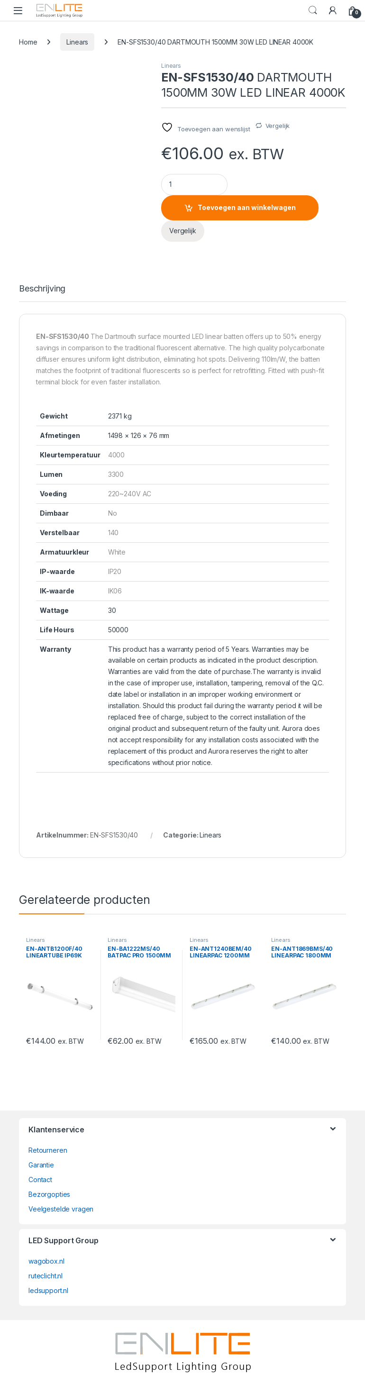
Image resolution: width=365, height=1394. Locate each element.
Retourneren (47, 1150)
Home (28, 42)
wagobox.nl (46, 1261)
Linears (77, 42)
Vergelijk (277, 125)
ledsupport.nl (48, 1290)
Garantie (41, 1165)
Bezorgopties (49, 1194)
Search (313, 10)
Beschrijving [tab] (42, 288)
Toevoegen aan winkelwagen (247, 207)
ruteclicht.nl (45, 1276)
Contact (40, 1179)
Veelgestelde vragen (60, 1209)
